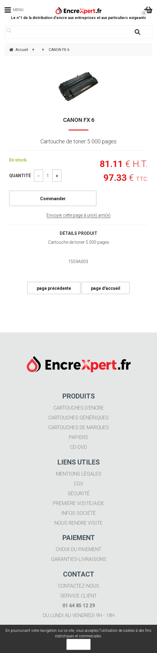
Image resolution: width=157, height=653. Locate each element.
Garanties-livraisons (78, 559)
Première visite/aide (78, 503)
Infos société (78, 513)
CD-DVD (78, 447)
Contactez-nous (78, 586)
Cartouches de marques (78, 427)
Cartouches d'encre (79, 408)
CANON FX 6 (78, 120)
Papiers (78, 437)
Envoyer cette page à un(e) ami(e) (78, 215)
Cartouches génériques (78, 418)
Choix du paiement (78, 549)
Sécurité (79, 493)
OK (78, 644)
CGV (78, 484)
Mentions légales (78, 474)
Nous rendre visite (78, 523)
